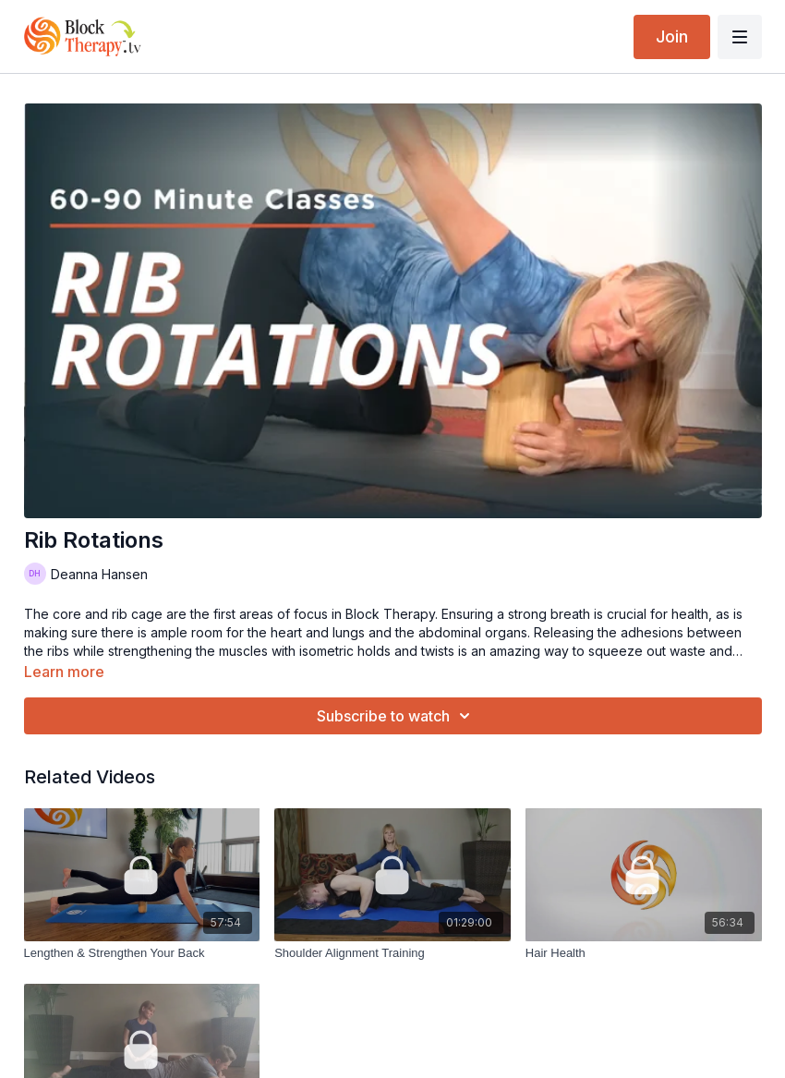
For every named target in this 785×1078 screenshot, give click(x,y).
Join (672, 36)
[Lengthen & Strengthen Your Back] (142, 953)
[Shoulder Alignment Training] (392, 953)
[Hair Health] (643, 953)
